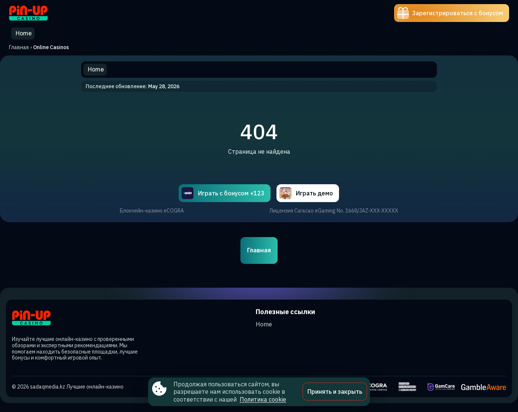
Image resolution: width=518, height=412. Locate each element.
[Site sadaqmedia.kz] (35, 13)
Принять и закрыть (334, 391)
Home (264, 324)
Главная (19, 47)
